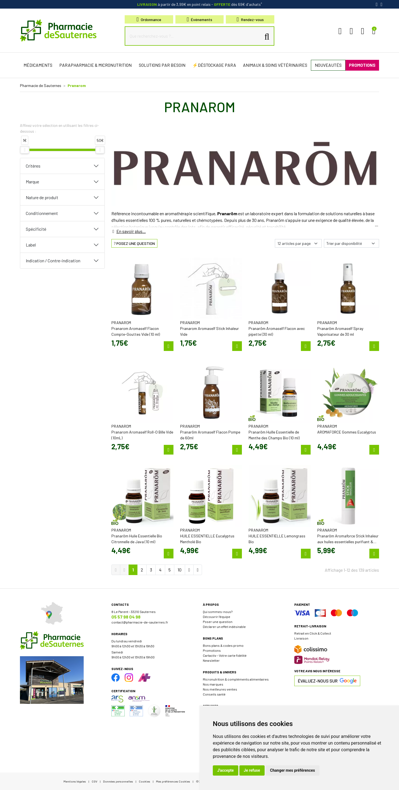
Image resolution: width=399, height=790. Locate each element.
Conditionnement (42, 213)
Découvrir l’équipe (216, 617)
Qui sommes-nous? (217, 612)
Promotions (212, 650)
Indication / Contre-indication (53, 260)
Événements (200, 19)
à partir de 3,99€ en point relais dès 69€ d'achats (199, 4)
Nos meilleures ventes (220, 689)
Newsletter (211, 660)
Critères (33, 165)
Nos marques (213, 684)
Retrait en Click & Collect (312, 633)
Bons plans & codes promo (223, 645)
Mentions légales (74, 781)
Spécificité (36, 229)
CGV (94, 781)
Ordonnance (149, 19)
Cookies (144, 781)
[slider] (24, 150)
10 (179, 569)
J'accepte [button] (225, 770)
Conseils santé (214, 694)
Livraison (301, 638)
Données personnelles (118, 781)
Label (31, 244)
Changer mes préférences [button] (292, 770)
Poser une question (217, 622)
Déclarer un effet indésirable (224, 627)
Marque (32, 181)
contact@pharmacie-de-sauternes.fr (139, 622)
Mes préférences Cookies (173, 781)
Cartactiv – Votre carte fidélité (225, 655)
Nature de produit (42, 197)
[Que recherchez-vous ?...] (194, 36)
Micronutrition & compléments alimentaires (236, 679)
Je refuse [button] (252, 770)
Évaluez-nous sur (327, 681)
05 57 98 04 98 (125, 616)
